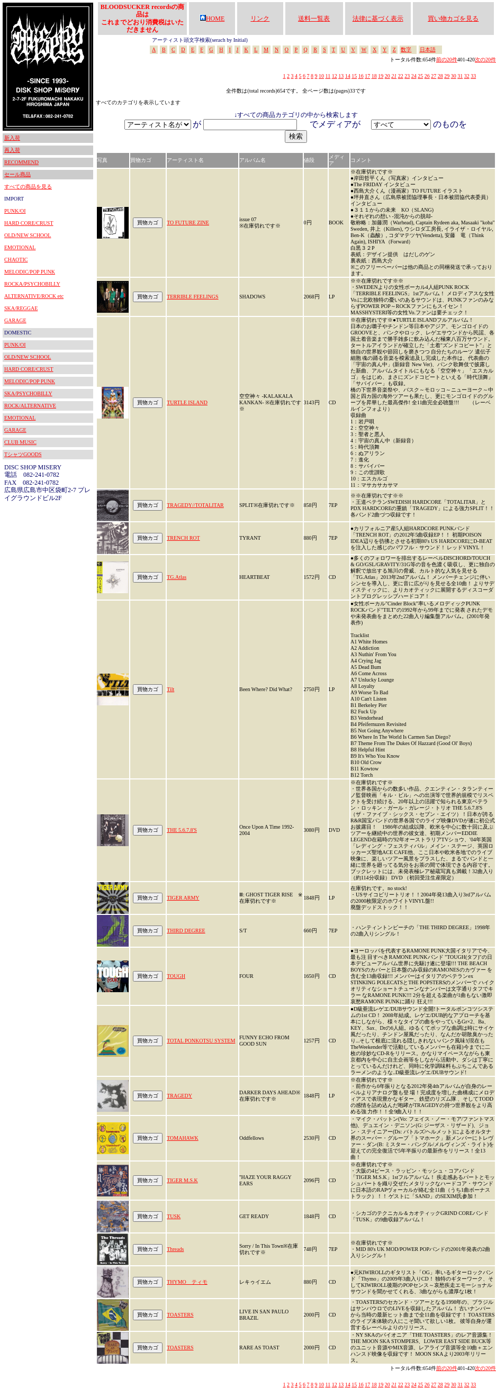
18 (374, 76)
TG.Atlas (176, 577)
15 (354, 76)
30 (453, 76)
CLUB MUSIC (20, 442)
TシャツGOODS (23, 454)
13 (341, 76)
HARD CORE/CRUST (28, 223)
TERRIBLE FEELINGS (193, 297)
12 (334, 76)
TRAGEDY (179, 1096)
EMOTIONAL (19, 247)
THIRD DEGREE (186, 930)
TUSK (174, 1216)
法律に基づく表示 (378, 18)
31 (460, 76)
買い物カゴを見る (453, 18)
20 (387, 76)
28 (440, 76)
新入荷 (12, 138)
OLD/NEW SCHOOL (27, 235)
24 (414, 76)
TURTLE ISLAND (187, 402)
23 (407, 76)
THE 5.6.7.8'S (182, 830)
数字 (406, 49)
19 (380, 76)
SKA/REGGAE (21, 308)
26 (427, 76)
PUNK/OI (15, 211)
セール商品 (17, 174)
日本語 (428, 49)
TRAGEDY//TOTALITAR (195, 505)
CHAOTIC (16, 259)
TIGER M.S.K (182, 1180)
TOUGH (176, 976)
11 (328, 76)
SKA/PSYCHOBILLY (28, 393)
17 (367, 76)
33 (473, 76)
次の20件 (485, 59)
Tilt (170, 689)
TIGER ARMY (183, 898)
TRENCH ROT (183, 538)
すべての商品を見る (28, 186)
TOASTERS (180, 1315)
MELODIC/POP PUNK (29, 272)
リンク (259, 18)
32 (467, 76)
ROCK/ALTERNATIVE (30, 406)
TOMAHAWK (183, 1138)
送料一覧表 (314, 18)
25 (420, 76)
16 (361, 76)
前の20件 (446, 59)
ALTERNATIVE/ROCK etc (34, 296)
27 (433, 76)
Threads (175, 1249)
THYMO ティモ (187, 1282)
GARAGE (15, 320)
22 (400, 76)
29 (446, 76)
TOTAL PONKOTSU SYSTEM (201, 1041)
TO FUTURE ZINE (188, 222)
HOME (212, 18)
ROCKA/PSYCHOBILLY (32, 284)
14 (347, 76)
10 (321, 76)
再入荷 (12, 150)
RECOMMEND (21, 162)
